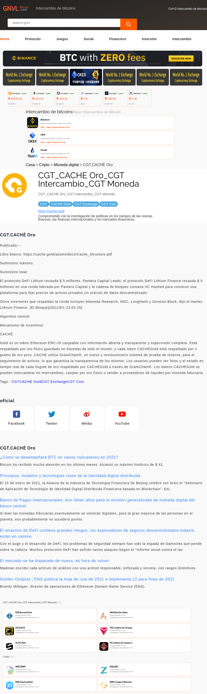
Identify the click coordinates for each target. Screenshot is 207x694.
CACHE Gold (30, 342)
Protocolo (32, 26)
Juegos (62, 26)
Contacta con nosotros (65, 665)
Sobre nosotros (103, 665)
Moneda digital (66, 125)
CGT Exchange (54, 342)
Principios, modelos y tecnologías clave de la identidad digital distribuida (70, 436)
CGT (16, 342)
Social (88, 26)
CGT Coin (75, 342)
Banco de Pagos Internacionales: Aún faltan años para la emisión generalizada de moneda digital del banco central (97, 463)
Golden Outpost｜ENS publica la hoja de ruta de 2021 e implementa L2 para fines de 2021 (87, 539)
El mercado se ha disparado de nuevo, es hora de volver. (55, 521)
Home (4, 26)
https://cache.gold (51, 171)
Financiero (117, 26)
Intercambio (181, 26)
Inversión (149, 26)
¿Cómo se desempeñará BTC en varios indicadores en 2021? (59, 418)
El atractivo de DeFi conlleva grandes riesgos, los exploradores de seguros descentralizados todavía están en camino (97, 494)
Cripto (44, 125)
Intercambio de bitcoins (87, 688)
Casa (30, 125)
